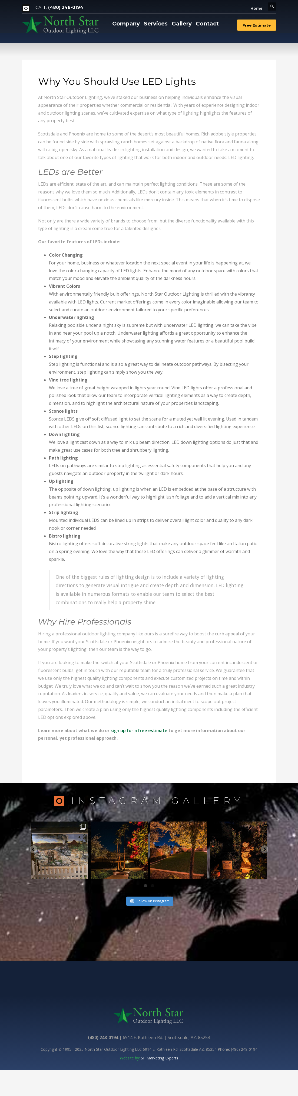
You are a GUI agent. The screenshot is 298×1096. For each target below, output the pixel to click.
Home (256, 8)
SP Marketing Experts (159, 1058)
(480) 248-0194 (65, 7)
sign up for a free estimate (139, 730)
